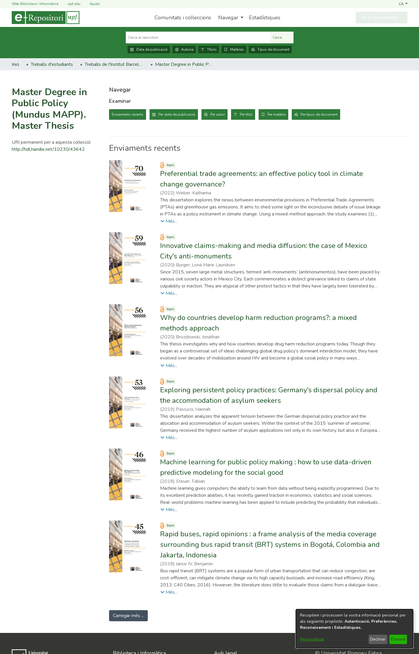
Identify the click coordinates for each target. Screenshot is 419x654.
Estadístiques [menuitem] (264, 17)
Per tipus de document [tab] (319, 114)
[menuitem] (230, 17)
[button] (403, 3)
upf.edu (70, 4)
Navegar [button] (228, 17)
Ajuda (91, 4)
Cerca (282, 37)
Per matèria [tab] (276, 114)
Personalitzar (312, 639)
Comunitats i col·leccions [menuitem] (183, 17)
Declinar (378, 639)
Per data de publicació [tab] (176, 114)
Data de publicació (149, 49)
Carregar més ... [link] (128, 615)
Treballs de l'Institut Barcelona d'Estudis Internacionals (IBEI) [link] (114, 64)
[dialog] (354, 628)
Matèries (234, 49)
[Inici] (45, 17)
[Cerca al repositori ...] (198, 37)
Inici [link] (15, 64)
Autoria (184, 49)
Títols (209, 49)
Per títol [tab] (246, 114)
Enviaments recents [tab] (127, 114)
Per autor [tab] (217, 114)
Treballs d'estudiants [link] (52, 64)
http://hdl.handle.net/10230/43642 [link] (48, 149)
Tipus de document (270, 49)
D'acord (398, 639)
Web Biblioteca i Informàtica (35, 3)
